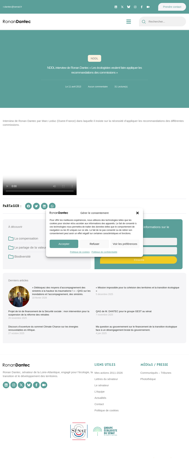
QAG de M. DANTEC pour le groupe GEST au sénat (124, 311)
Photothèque (148, 379)
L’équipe (99, 391)
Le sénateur (101, 385)
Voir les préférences (125, 243)
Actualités (100, 397)
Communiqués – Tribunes (156, 372)
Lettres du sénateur (106, 379)
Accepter (64, 243)
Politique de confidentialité (104, 252)
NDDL (94, 58)
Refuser (94, 243)
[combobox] (162, 21)
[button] (137, 213)
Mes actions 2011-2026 (108, 372)
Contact (99, 404)
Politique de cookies (80, 252)
